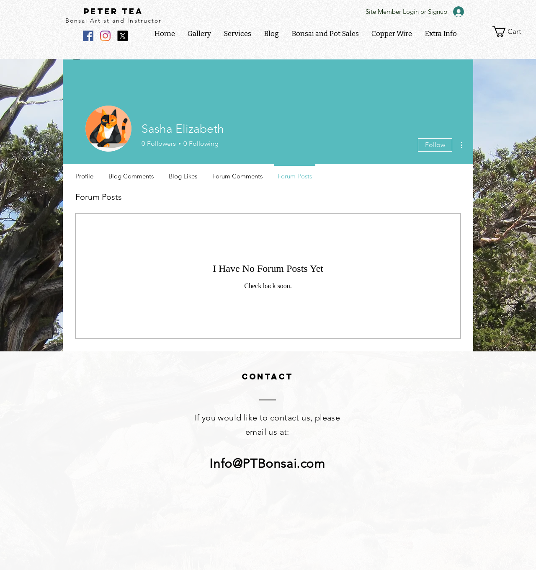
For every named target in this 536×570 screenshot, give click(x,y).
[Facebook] (88, 36)
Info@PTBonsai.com (267, 463)
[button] (440, 34)
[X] (122, 36)
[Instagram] (105, 36)
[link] (512, 31)
